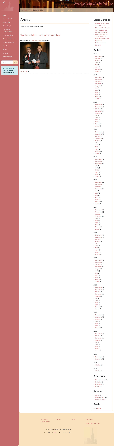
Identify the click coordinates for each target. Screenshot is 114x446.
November (98, 79)
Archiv (5, 49)
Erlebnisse (98, 384)
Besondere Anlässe (9, 39)
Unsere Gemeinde (8, 19)
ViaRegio (56, 432)
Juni (96, 62)
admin (97, 395)
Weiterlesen (24, 71)
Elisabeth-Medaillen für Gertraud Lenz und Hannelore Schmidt (102, 30)
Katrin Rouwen (100, 399)
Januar (97, 71)
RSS (94, 408)
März (96, 94)
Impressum (89, 419)
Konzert (97, 386)
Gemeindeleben (8, 35)
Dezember (98, 56)
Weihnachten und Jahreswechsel (40, 35)
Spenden (5, 46)
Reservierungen (7, 56)
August (97, 60)
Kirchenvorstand (100, 380)
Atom (99, 408)
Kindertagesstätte (8, 42)
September (98, 83)
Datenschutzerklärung (93, 423)
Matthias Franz (36, 40)
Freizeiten (98, 382)
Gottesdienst (7, 26)
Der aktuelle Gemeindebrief (7, 30)
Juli (96, 88)
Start (4, 15)
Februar (97, 69)
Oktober (97, 58)
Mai (96, 65)
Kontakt (5, 53)
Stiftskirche (6, 22)
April (96, 67)
